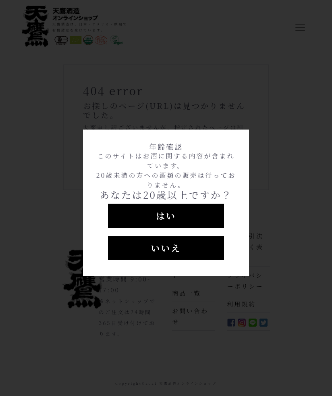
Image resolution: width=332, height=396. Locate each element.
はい (166, 215)
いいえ (166, 248)
